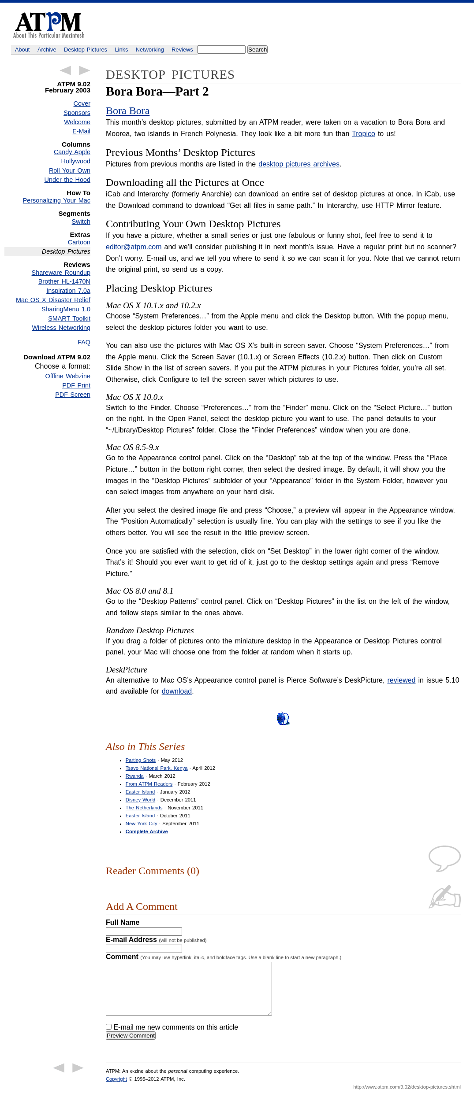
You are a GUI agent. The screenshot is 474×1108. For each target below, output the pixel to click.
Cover (82, 103)
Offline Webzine (68, 376)
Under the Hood (67, 179)
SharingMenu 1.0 (65, 309)
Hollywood (75, 161)
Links (121, 49)
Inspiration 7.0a (68, 290)
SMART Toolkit (69, 318)
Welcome (77, 122)
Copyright (116, 1089)
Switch (81, 221)
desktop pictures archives (299, 164)
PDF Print (76, 385)
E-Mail (81, 131)
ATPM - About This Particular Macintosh (48, 25)
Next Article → (84, 70)
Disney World (140, 799)
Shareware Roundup (61, 272)
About (22, 49)
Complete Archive (147, 831)
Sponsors (76, 112)
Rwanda (135, 776)
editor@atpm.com (134, 247)
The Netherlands (144, 807)
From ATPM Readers (149, 784)
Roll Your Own (69, 170)
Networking (150, 49)
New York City (141, 823)
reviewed (401, 680)
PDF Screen (72, 394)
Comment (223, 956)
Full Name (122, 922)
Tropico (363, 133)
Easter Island (140, 791)
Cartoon (79, 242)
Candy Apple (72, 151)
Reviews (182, 49)
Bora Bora (127, 110)
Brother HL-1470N (64, 281)
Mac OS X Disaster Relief (53, 299)
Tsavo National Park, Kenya (157, 768)
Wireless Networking (61, 327)
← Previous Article (65, 70)
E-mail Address (156, 939)
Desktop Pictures (85, 49)
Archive (46, 49)
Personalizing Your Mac (56, 200)
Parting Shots (141, 760)
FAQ (84, 342)
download (177, 691)
